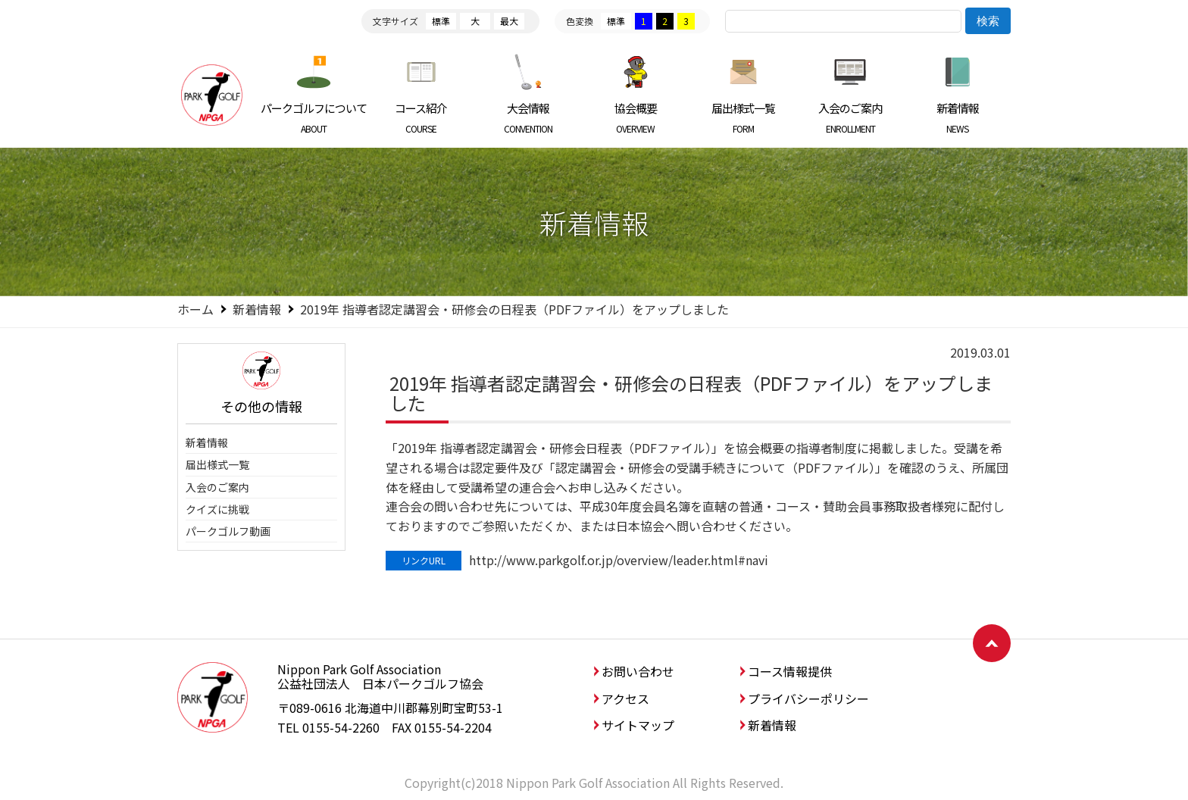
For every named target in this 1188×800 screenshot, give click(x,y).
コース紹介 (421, 117)
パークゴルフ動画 (228, 531)
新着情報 (957, 117)
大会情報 (528, 117)
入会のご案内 (850, 117)
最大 (509, 20)
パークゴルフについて (314, 117)
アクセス (625, 698)
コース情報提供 (790, 671)
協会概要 (636, 117)
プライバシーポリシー (808, 698)
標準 (441, 20)
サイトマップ (638, 725)
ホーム (195, 309)
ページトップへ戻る (992, 643)
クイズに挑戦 (217, 509)
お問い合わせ (638, 671)
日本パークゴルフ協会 (211, 95)
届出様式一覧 (742, 117)
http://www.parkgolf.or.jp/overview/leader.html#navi (618, 560)
